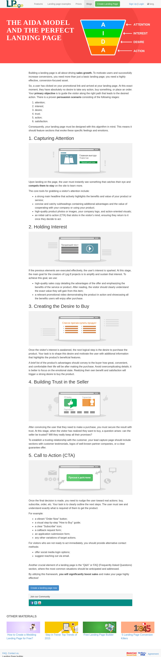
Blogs (89, 4)
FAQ (4, 653)
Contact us (13, 653)
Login (141, 4)
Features (38, 4)
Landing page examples (59, 4)
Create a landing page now (44, 588)
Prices (79, 4)
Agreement (153, 654)
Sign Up (133, 4)
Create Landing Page (107, 4)
